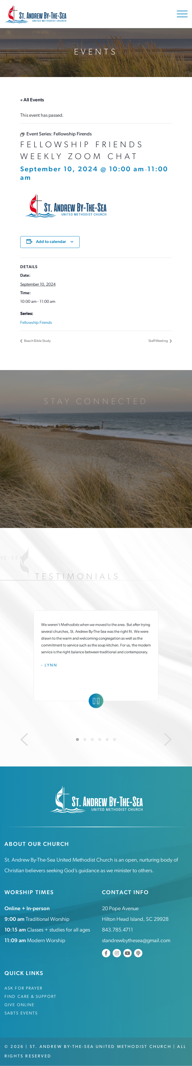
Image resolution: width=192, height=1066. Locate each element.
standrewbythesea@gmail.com (136, 941)
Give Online (19, 1005)
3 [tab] (92, 739)
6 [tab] (114, 739)
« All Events (32, 100)
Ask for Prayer (23, 988)
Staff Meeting (158, 341)
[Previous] (24, 739)
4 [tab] (99, 739)
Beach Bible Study (37, 341)
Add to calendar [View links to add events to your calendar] (51, 242)
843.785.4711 (117, 930)
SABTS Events (21, 1013)
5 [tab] (107, 739)
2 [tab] (85, 739)
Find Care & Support (30, 997)
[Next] (168, 739)
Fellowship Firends (36, 323)
